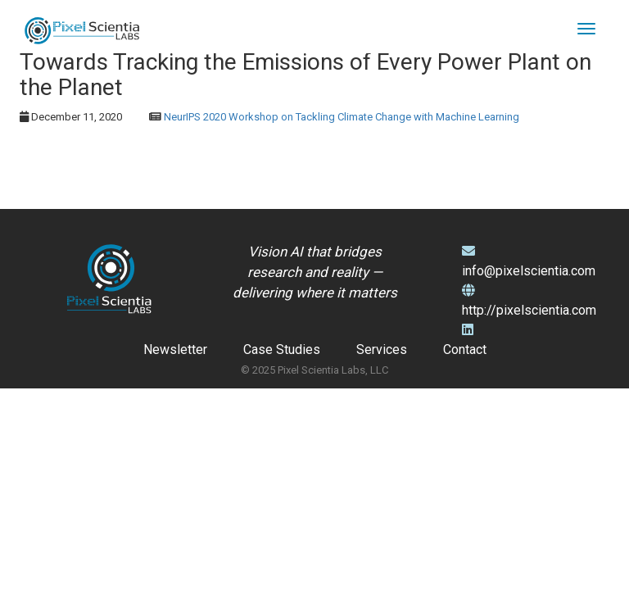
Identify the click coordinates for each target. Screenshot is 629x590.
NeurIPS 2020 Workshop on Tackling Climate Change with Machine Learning (341, 117)
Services (381, 349)
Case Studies (281, 349)
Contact (464, 349)
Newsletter (175, 349)
